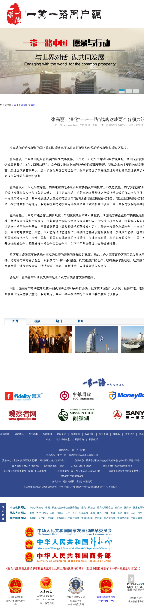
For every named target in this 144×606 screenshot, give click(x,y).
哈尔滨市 (83, 513)
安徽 (113, 513)
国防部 (127, 507)
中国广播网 (73, 518)
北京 (32, 513)
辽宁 (68, 513)
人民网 (42, 518)
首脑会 (31, 105)
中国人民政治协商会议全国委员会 (62, 507)
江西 (126, 513)
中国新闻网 (136, 518)
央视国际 (61, 518)
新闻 (23, 105)
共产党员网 (109, 518)
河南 (140, 513)
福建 (119, 513)
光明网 (98, 518)
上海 (92, 513)
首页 (16, 105)
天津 (38, 513)
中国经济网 (123, 518)
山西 (52, 513)
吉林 (74, 513)
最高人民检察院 (105, 507)
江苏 (99, 513)
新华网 (33, 518)
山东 (133, 513)
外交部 (118, 507)
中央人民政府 (36, 507)
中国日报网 (87, 518)
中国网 (51, 518)
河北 (45, 513)
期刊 (59, 321)
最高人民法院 (88, 507)
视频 (37, 321)
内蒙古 (60, 513)
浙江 (106, 513)
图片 (15, 321)
